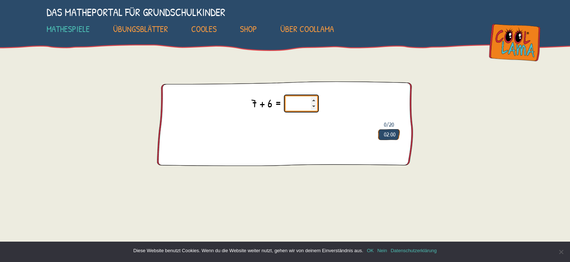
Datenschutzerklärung (414, 250)
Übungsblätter (140, 29)
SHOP (248, 29)
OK (370, 250)
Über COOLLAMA (307, 29)
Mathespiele (68, 29)
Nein (382, 250)
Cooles (204, 29)
